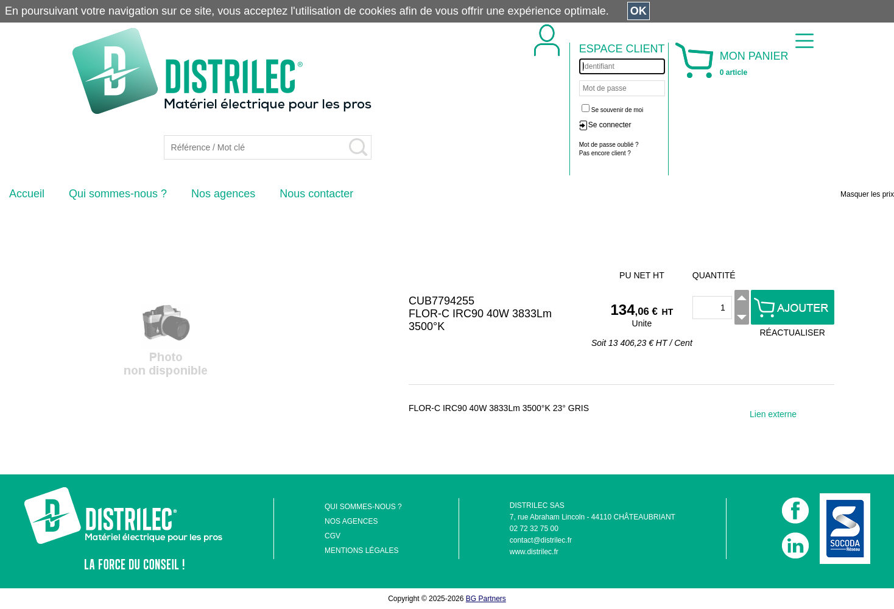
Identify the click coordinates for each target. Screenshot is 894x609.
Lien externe (773, 414)
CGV (332, 536)
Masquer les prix (867, 194)
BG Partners (486, 598)
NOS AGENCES (351, 521)
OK (638, 11)
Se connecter (610, 125)
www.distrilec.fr (534, 551)
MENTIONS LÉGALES (361, 550)
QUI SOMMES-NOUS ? (363, 506)
